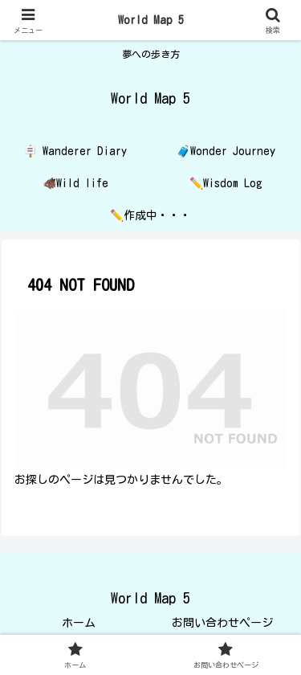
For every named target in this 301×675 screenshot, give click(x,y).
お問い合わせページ (222, 622)
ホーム (79, 622)
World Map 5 (151, 20)
